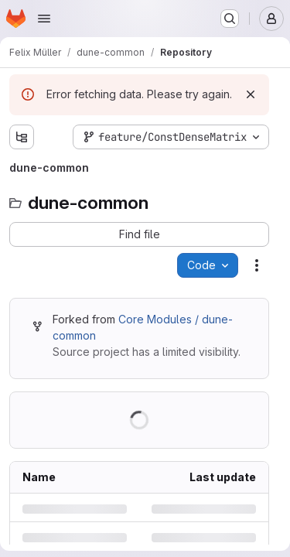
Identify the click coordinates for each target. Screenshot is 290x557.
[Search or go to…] (229, 18)
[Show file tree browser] (21, 137)
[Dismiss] (250, 94)
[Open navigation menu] (44, 18)
